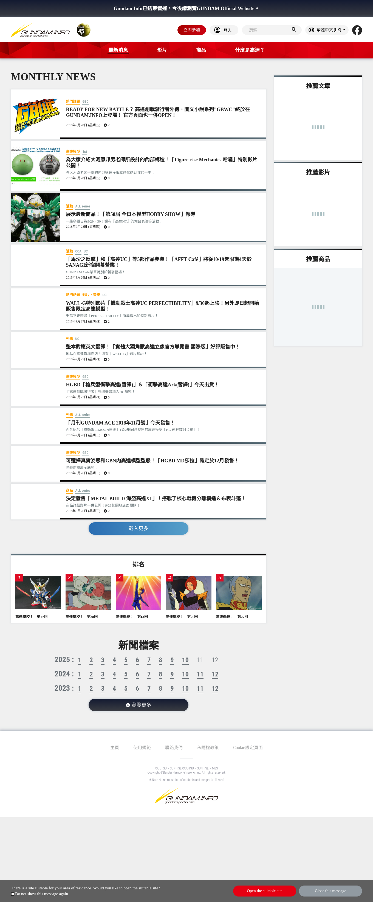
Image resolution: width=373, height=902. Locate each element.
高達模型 (73, 152)
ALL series (82, 206)
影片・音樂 (91, 295)
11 (200, 674)
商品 (69, 490)
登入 (228, 30)
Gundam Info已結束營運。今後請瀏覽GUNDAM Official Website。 (186, 8)
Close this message (330, 891)
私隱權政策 (208, 747)
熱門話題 (73, 101)
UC (86, 251)
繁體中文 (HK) (329, 29)
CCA (78, 251)
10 (185, 660)
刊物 (69, 339)
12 (215, 674)
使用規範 (142, 747)
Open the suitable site (264, 891)
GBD (85, 101)
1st (84, 152)
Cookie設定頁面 (248, 747)
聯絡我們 (174, 747)
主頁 (114, 747)
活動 (69, 206)
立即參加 (191, 29)
